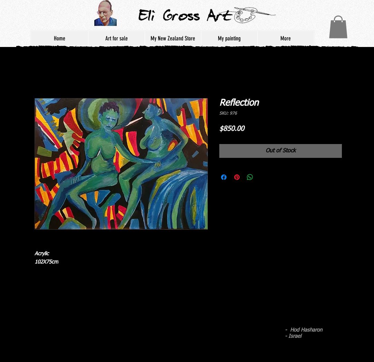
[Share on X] (263, 177)
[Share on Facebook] (224, 177)
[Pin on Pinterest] (237, 177)
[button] (338, 27)
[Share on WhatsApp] (250, 177)
